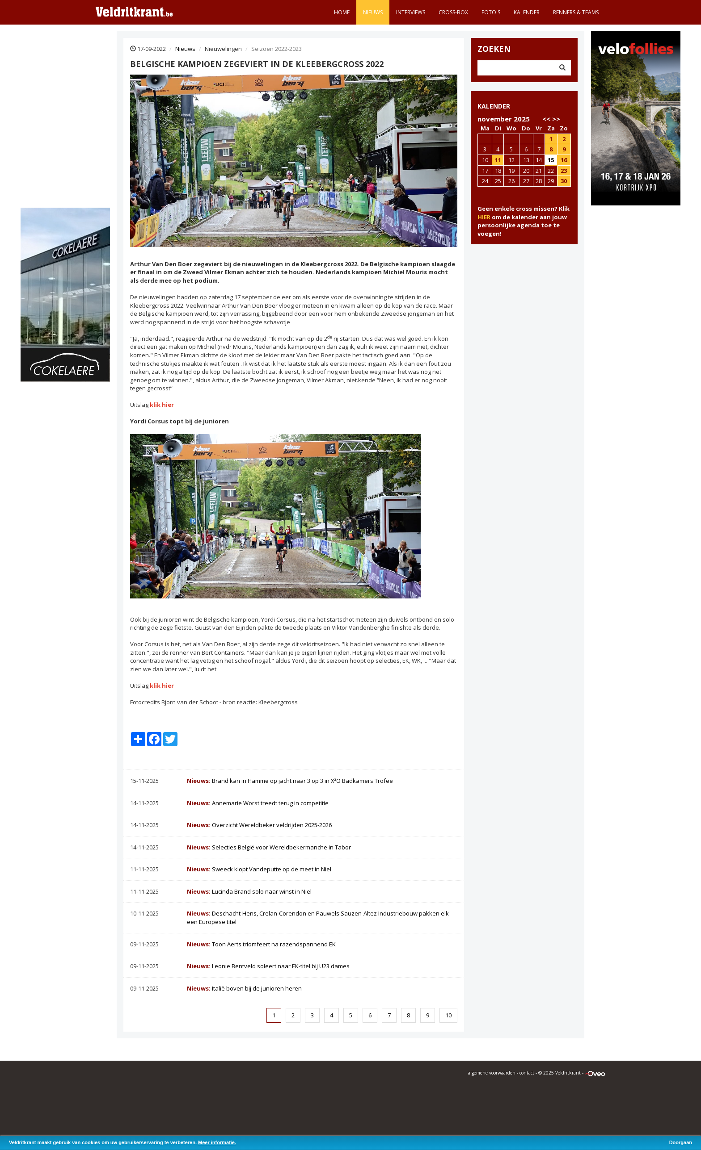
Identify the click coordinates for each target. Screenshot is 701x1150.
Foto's (490, 12)
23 (564, 171)
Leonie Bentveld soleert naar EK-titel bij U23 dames (268, 966)
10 (448, 1015)
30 (564, 181)
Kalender (527, 12)
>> (556, 118)
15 (551, 160)
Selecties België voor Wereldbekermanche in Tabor (269, 847)
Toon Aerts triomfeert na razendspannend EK (261, 944)
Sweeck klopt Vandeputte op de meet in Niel (259, 869)
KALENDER (493, 106)
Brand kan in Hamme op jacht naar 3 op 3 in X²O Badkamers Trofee (290, 781)
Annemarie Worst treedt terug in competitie (258, 803)
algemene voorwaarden (491, 1073)
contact (526, 1073)
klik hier (162, 405)
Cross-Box (453, 12)
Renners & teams (576, 12)
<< (546, 118)
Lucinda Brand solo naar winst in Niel (249, 891)
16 (564, 160)
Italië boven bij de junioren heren (244, 988)
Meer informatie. (217, 1142)
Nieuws (373, 12)
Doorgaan (680, 1142)
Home (342, 12)
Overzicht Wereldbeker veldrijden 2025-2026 (259, 825)
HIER (483, 217)
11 (498, 160)
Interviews (410, 12)
